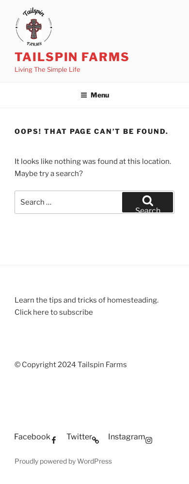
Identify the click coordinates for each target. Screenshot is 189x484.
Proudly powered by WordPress (63, 461)
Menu (94, 95)
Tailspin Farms (72, 57)
